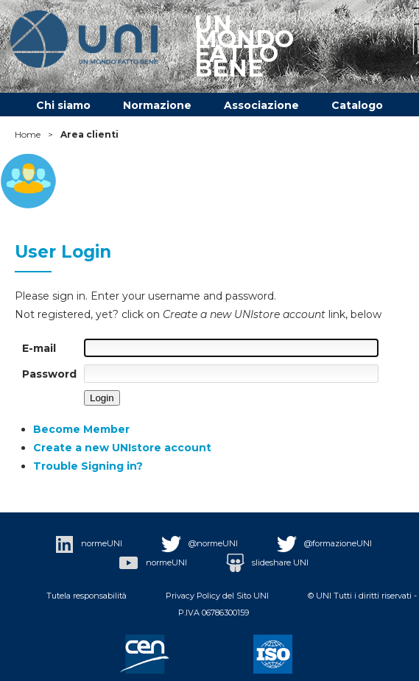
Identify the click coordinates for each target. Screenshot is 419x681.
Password (49, 374)
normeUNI (88, 543)
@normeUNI (199, 543)
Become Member (81, 429)
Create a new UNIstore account (122, 447)
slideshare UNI (267, 562)
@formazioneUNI (324, 543)
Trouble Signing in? (88, 466)
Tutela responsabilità (86, 595)
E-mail (39, 348)
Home (28, 134)
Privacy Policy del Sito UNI (217, 595)
